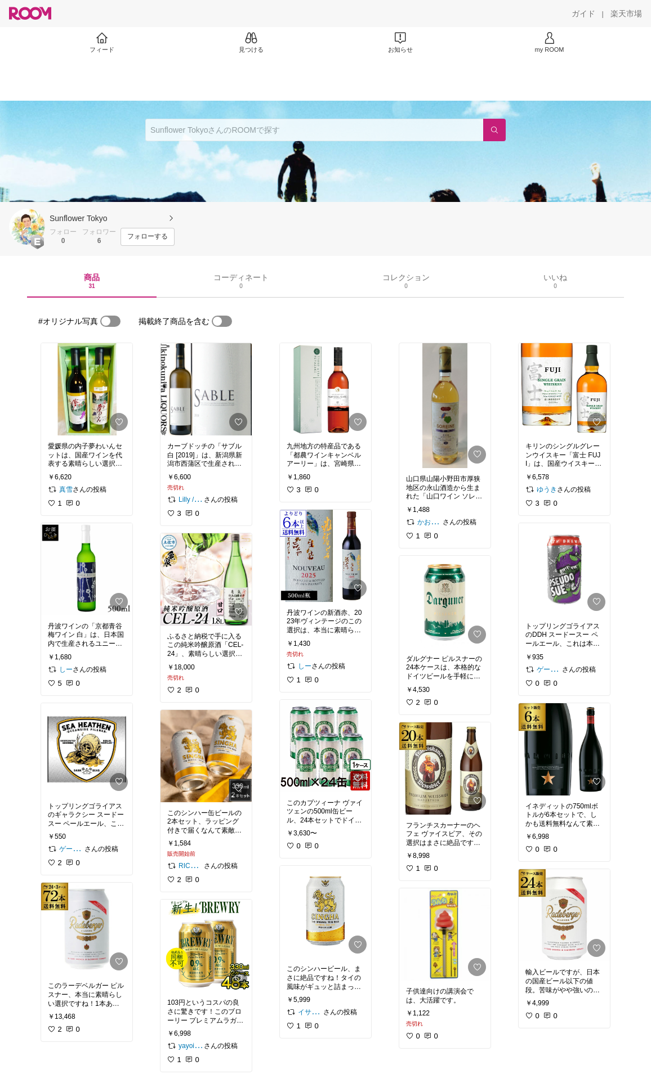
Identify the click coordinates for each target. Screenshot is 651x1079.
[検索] (494, 130)
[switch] (110, 321)
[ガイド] (583, 13)
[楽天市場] (626, 13)
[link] (86, 389)
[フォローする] (148, 237)
